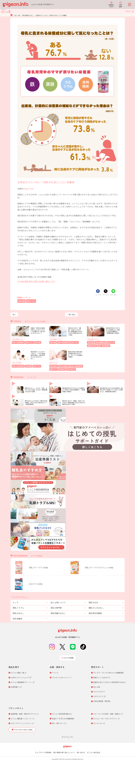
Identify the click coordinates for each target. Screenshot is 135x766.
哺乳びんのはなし (96, 606)
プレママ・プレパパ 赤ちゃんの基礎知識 (108, 671)
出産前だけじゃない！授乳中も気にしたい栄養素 (51, 15)
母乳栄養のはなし (27, 15)
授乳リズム (53, 368)
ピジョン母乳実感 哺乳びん (62, 713)
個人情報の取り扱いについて (64, 751)
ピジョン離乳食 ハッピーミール (22, 717)
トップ (15, 601)
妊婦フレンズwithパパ (101, 676)
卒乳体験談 (17, 617)
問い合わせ (81, 751)
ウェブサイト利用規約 (43, 751)
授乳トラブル (18, 606)
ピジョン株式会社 (93, 751)
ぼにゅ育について (58, 601)
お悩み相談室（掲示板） (102, 700)
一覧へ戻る (71, 314)
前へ (14, 314)
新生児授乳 (53, 365)
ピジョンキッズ (99, 722)
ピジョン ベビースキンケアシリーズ (106, 717)
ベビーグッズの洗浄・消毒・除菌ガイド (108, 713)
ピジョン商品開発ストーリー (21, 681)
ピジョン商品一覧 (17, 671)
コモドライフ (98, 695)
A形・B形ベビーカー (59, 722)
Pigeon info (29, 188)
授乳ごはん (32, 301)
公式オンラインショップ (20, 676)
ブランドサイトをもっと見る (23, 728)
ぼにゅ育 (17, 15)
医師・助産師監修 (17, 342)
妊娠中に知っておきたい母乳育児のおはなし (109, 681)
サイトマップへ (67, 736)
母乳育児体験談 (95, 612)
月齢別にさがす (111, 4)
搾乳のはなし (18, 612)
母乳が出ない (68, 368)
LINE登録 (120, 4)
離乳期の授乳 (115, 342)
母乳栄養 (22, 301)
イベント (55, 671)
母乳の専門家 (17, 362)
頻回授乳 (60, 368)
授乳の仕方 (53, 362)
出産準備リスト (16, 686)
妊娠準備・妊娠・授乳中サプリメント (25, 713)
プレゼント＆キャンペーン (62, 676)
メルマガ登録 (68, 657)
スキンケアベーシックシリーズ (22, 722)
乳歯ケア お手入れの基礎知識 (63, 717)
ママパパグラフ (99, 690)
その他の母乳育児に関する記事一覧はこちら (36, 281)
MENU (128, 11)
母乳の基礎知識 (98, 342)
